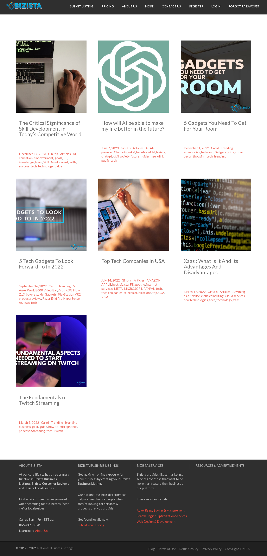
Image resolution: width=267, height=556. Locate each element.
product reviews (30, 298)
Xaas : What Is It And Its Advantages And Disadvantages (211, 266)
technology (45, 166)
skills (72, 162)
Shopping (199, 156)
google (140, 284)
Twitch (58, 431)
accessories (192, 152)
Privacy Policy (212, 549)
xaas (236, 300)
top (154, 293)
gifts (231, 152)
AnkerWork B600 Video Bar (38, 290)
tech (34, 166)
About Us (129, 6)
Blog (151, 549)
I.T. (65, 158)
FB (132, 284)
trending (220, 156)
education (26, 158)
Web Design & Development (156, 521)
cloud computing (212, 296)
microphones (68, 426)
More (149, 6)
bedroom (207, 152)
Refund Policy (188, 549)
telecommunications (137, 293)
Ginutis (53, 154)
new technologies (196, 300)
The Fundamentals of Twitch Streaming (43, 400)
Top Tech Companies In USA (133, 261)
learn (38, 162)
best (115, 284)
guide (43, 426)
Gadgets (220, 152)
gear (35, 426)
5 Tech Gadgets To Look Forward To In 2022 (46, 264)
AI (74, 154)
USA (161, 293)
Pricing (108, 6)
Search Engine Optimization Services (162, 516)
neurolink (157, 156)
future (135, 156)
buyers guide (35, 294)
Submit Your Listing (91, 525)
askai (131, 152)
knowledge (26, 162)
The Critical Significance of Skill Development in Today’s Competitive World (50, 128)
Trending (227, 148)
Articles (65, 154)
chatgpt (106, 156)
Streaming (38, 431)
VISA (104, 297)
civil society (121, 156)
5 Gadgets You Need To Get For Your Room (215, 126)
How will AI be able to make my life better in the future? (132, 126)
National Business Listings (55, 548)
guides (145, 156)
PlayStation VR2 (69, 294)
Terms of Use (167, 549)
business (25, 426)
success (24, 166)
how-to (53, 426)
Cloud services (235, 296)
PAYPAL (149, 288)
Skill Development (55, 162)
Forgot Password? (244, 6)
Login (216, 6)
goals (58, 158)
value (58, 166)
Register (196, 6)
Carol (215, 148)
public (105, 160)
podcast (24, 431)
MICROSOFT (133, 288)
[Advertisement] (230, 510)
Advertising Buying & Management (161, 510)
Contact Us (171, 6)
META (118, 288)
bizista (160, 152)
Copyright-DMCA (237, 549)
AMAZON (153, 280)
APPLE (106, 284)
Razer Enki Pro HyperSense (61, 298)
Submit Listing (81, 6)
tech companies (111, 293)
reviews (24, 302)
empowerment (43, 158)
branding (71, 422)
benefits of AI (145, 152)
